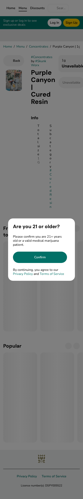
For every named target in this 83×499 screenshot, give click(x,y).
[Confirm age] (40, 257)
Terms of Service (52, 274)
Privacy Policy (23, 274)
